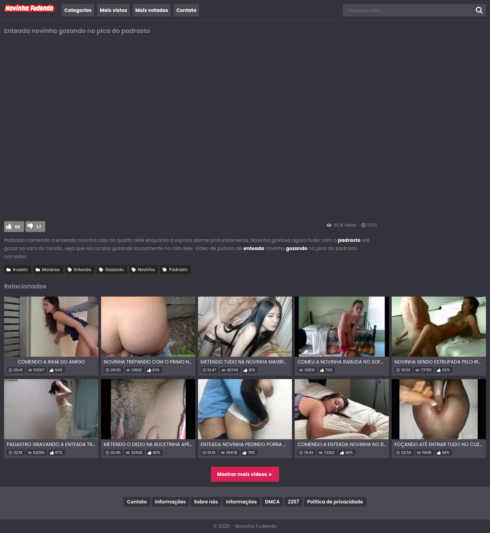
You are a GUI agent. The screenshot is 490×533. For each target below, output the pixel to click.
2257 (293, 501)
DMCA (272, 501)
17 (39, 226)
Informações (170, 501)
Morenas (51, 269)
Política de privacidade (335, 501)
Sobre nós (206, 501)
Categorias (78, 10)
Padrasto (178, 269)
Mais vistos (113, 10)
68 (17, 226)
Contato (186, 10)
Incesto (20, 269)
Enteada (82, 269)
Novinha (146, 269)
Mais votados (151, 10)
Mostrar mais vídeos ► (245, 474)
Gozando (114, 269)
